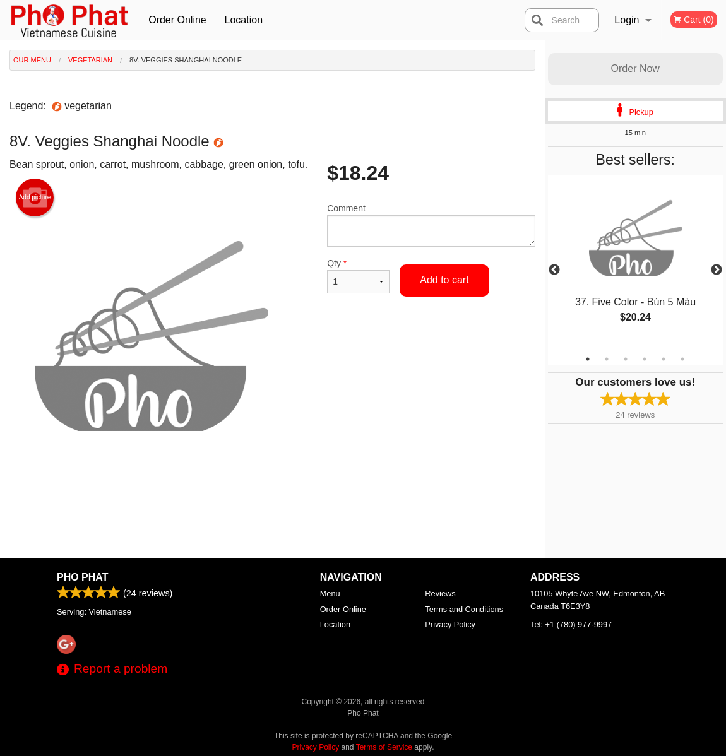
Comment (431, 225)
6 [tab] (682, 359)
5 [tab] (663, 359)
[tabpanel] (635, 262)
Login (626, 20)
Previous (554, 270)
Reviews (440, 593)
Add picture (35, 197)
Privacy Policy (450, 624)
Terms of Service (384, 747)
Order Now (635, 68)
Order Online (177, 20)
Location (244, 20)
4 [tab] (644, 359)
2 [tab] (606, 359)
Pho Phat (82, 577)
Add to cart (444, 280)
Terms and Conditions (464, 609)
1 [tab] (587, 359)
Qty (358, 275)
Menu (330, 593)
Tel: (571, 624)
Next (716, 270)
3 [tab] (625, 359)
